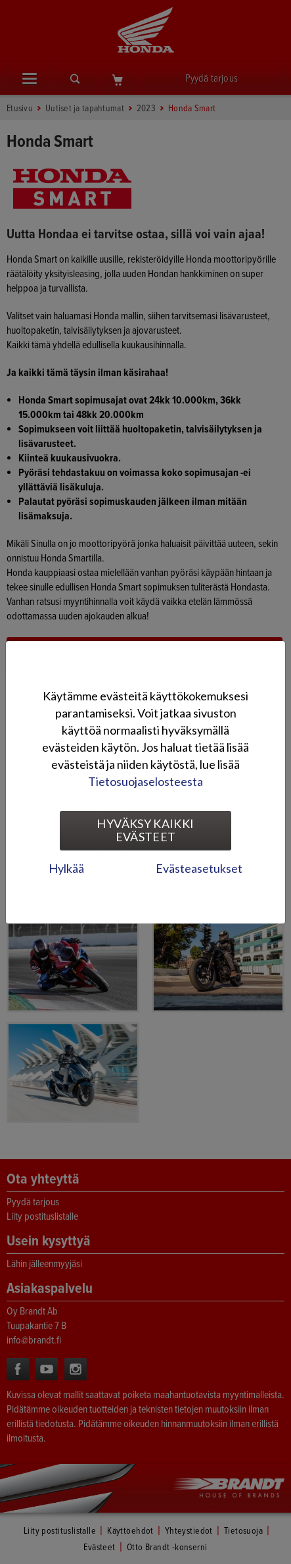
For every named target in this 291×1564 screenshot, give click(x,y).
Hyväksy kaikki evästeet (145, 830)
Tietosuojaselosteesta (145, 781)
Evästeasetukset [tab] (199, 868)
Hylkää (66, 868)
